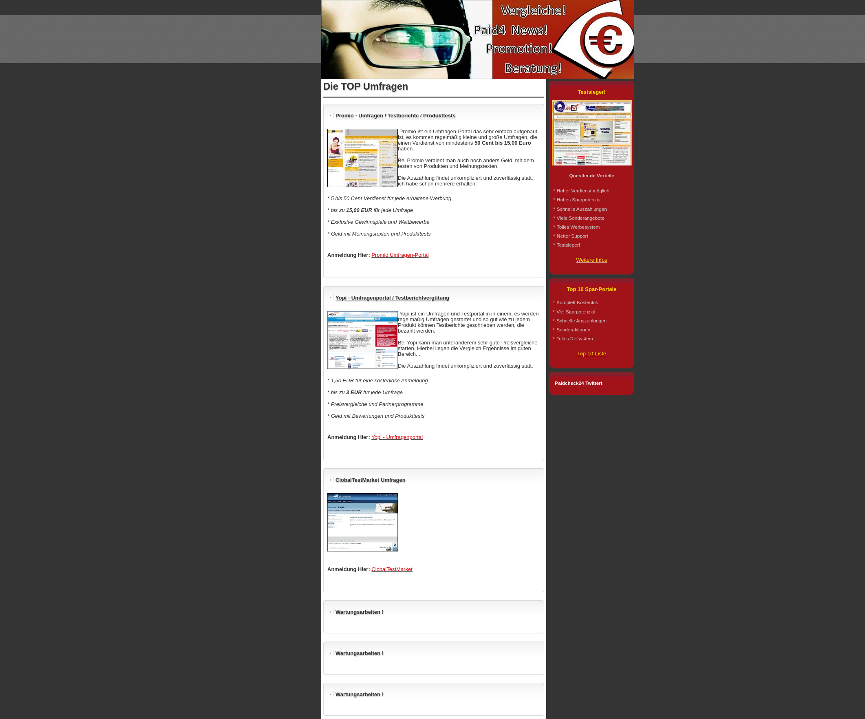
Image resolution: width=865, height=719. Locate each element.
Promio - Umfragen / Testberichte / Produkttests (395, 115)
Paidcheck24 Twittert (578, 383)
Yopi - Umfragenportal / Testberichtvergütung (392, 298)
